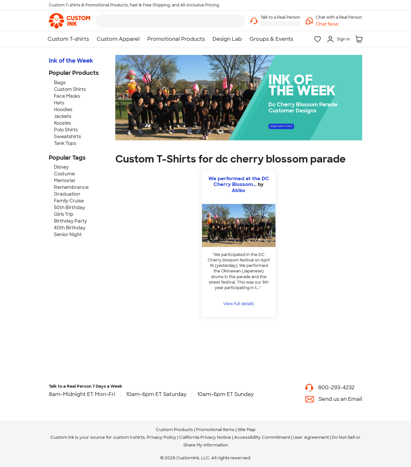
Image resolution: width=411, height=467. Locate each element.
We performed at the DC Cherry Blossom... (238, 181)
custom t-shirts (129, 437)
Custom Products (174, 429)
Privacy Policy (161, 437)
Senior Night (68, 234)
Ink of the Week (71, 61)
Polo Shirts (66, 130)
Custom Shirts (70, 89)
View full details (238, 303)
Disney (61, 167)
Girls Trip (64, 214)
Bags (60, 82)
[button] (339, 24)
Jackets (62, 116)
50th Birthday (69, 207)
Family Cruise (69, 201)
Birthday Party (70, 221)
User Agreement (311, 437)
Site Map (247, 429)
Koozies (62, 123)
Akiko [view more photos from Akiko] (238, 190)
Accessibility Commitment (262, 437)
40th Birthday (69, 228)
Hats (59, 103)
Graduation (67, 194)
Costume (64, 174)
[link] (69, 21)
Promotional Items (215, 429)
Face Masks (67, 96)
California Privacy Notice (205, 437)
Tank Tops (65, 143)
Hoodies (63, 109)
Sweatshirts (67, 136)
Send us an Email (340, 399)
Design (304, 128)
